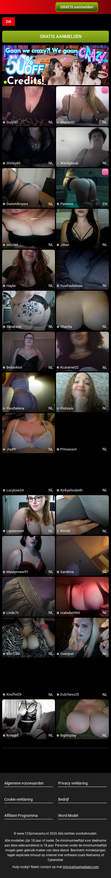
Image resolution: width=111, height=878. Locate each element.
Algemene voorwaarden (24, 783)
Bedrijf (63, 799)
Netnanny (93, 855)
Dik (8, 21)
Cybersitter (55, 860)
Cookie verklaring (18, 799)
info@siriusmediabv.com (81, 867)
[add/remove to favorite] (6, 90)
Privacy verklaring (73, 783)
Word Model (68, 815)
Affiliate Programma (21, 815)
